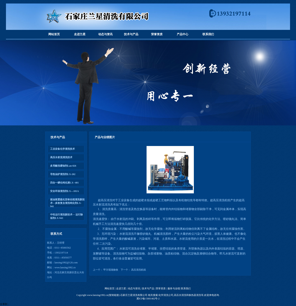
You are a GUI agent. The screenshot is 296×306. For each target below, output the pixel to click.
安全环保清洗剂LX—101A (64, 191)
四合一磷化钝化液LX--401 (64, 182)
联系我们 (208, 34)
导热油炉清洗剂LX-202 (62, 174)
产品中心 (182, 34)
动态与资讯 (105, 34)
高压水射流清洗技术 (61, 157)
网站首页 (54, 34)
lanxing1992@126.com (66, 262)
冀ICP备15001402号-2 (148, 298)
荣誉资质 (157, 34)
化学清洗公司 (165, 295)
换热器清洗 (195, 295)
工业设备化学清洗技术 (62, 148)
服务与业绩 (174, 288)
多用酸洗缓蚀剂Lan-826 (63, 165)
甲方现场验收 (110, 269)
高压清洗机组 (138, 269)
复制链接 (114, 295)
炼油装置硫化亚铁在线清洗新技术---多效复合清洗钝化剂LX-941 (67, 203)
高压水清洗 (180, 295)
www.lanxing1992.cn (65, 267)
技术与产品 (131, 34)
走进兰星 (80, 34)
